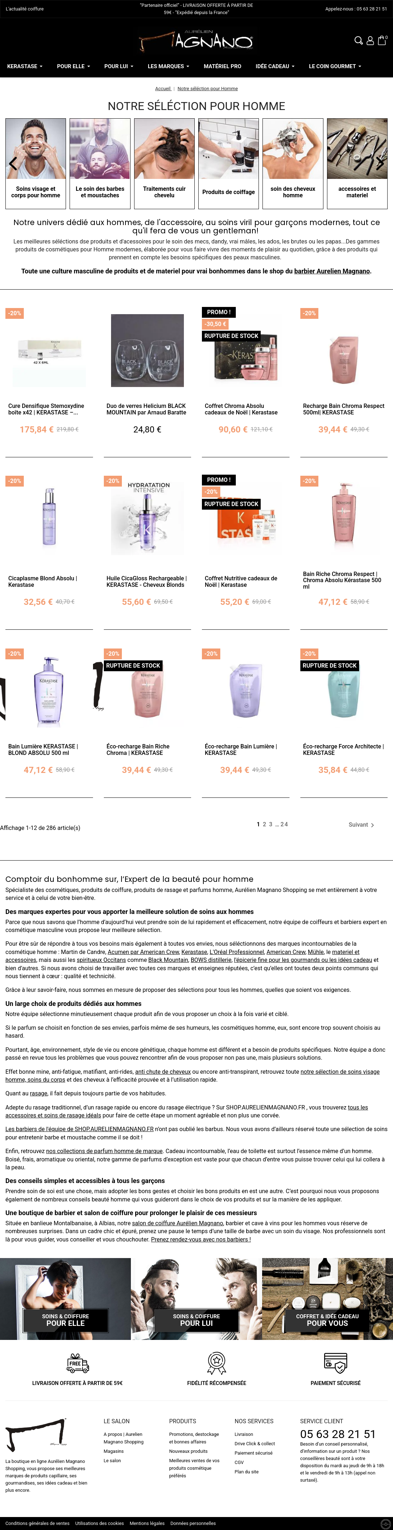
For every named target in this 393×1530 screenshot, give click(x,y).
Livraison (244, 1434)
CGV (239, 1462)
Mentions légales (147, 1523)
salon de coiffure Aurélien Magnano (177, 1223)
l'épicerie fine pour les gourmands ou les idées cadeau (303, 960)
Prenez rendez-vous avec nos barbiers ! (201, 1239)
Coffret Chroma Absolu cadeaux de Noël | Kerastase (241, 409)
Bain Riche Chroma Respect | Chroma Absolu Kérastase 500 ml (342, 580)
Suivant (363, 825)
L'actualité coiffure (25, 9)
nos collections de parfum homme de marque (104, 1151)
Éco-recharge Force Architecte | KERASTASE (343, 749)
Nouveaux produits (188, 1451)
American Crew (285, 952)
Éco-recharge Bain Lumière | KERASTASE (241, 749)
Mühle (316, 952)
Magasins (114, 1451)
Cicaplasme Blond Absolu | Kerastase (42, 581)
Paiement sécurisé (254, 1453)
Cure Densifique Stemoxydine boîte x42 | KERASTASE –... (46, 409)
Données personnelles (193, 1523)
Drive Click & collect (255, 1443)
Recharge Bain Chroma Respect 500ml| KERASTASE (344, 409)
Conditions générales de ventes (37, 1523)
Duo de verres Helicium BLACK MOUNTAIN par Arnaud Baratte (146, 409)
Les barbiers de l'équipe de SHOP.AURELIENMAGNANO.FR (79, 1129)
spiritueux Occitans (101, 960)
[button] (14, 164)
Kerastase (194, 952)
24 (284, 824)
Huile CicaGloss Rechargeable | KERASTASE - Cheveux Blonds (147, 581)
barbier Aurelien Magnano (332, 271)
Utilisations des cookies (99, 1523)
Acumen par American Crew (143, 952)
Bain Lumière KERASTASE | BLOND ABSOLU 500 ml (43, 749)
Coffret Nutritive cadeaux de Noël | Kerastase (241, 581)
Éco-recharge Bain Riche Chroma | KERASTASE (138, 749)
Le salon (112, 1460)
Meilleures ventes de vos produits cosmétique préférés (194, 1468)
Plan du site (247, 1471)
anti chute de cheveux (163, 1071)
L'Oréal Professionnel (237, 952)
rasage (38, 1093)
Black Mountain (168, 960)
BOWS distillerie (211, 960)
